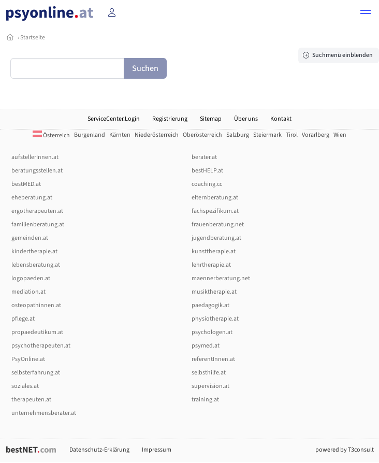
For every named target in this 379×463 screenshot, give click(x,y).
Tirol (292, 135)
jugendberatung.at (216, 238)
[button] (365, 13)
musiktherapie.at (214, 291)
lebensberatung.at (35, 265)
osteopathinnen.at (36, 305)
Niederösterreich (157, 135)
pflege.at (23, 318)
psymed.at (206, 345)
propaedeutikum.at (37, 332)
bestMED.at (26, 184)
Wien (339, 135)
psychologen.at (212, 332)
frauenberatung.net (218, 224)
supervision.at (210, 386)
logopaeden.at (30, 278)
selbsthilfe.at (209, 372)
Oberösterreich (202, 135)
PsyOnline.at (28, 359)
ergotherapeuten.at (37, 211)
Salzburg (237, 135)
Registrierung (169, 118)
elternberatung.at (215, 197)
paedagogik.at (210, 305)
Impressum (156, 449)
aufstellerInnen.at (35, 157)
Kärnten (119, 135)
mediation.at (28, 291)
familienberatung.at (37, 224)
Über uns (246, 118)
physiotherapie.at (215, 318)
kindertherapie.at (34, 251)
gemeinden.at (29, 238)
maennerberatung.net (221, 278)
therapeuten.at (31, 399)
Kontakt (280, 118)
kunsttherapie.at (214, 251)
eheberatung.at (31, 197)
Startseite (32, 37)
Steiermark (267, 135)
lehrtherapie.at (211, 265)
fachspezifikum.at (215, 211)
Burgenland (89, 135)
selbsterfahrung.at (35, 372)
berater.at (204, 157)
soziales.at (25, 386)
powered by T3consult (344, 449)
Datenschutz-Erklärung (99, 449)
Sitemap (211, 118)
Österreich (51, 135)
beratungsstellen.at (37, 170)
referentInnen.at (213, 359)
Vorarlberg (315, 135)
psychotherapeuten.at (40, 345)
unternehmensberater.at (43, 413)
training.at (205, 399)
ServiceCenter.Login (114, 118)
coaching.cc (207, 184)
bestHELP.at (207, 170)
